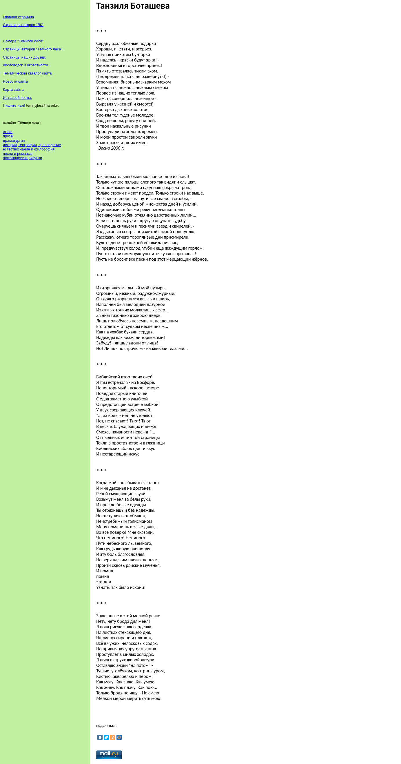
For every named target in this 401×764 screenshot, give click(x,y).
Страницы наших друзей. (24, 57)
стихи (7, 132)
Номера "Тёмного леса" (23, 41)
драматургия (14, 140)
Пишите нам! (14, 105)
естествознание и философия (29, 149)
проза (8, 136)
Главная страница (18, 17)
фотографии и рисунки (22, 158)
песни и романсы (17, 153)
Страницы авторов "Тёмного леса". (33, 49)
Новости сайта (15, 81)
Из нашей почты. (17, 97)
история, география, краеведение (32, 145)
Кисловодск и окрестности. (26, 65)
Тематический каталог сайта (27, 73)
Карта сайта (13, 89)
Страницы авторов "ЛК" (23, 25)
